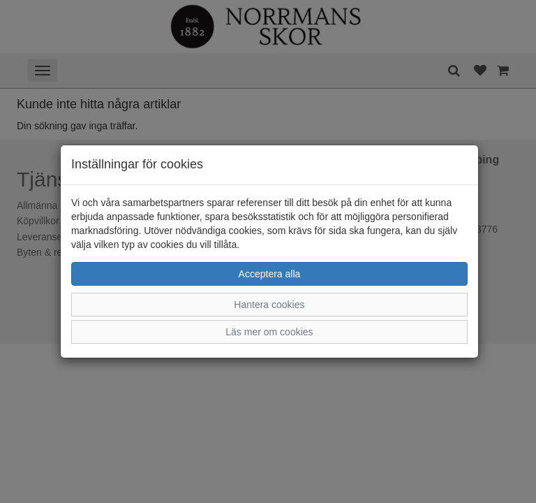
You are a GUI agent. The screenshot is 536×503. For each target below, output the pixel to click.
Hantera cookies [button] (269, 304)
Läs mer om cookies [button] (269, 331)
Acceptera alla (270, 273)
